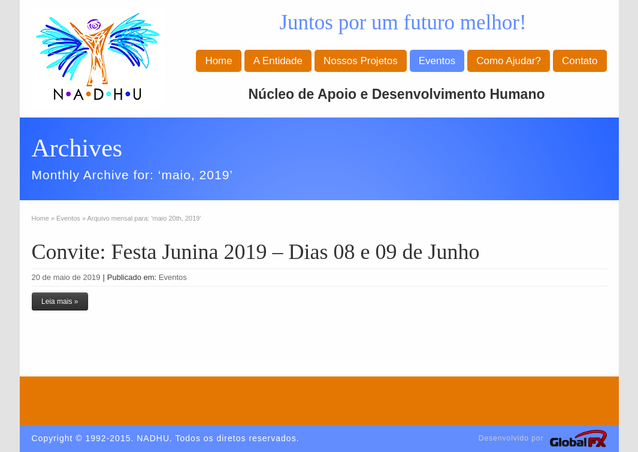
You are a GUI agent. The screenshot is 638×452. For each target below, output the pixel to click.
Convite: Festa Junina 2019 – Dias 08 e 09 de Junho (256, 252)
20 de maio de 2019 (66, 277)
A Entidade (278, 61)
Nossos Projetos (360, 61)
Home (218, 61)
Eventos (437, 61)
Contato (580, 61)
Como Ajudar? (508, 61)
